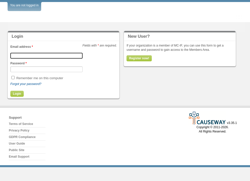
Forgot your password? (25, 84)
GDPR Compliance (22, 137)
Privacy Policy (19, 130)
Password (18, 63)
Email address (21, 47)
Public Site (16, 150)
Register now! (139, 58)
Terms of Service (21, 124)
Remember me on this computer (39, 78)
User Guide (17, 143)
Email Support (19, 156)
